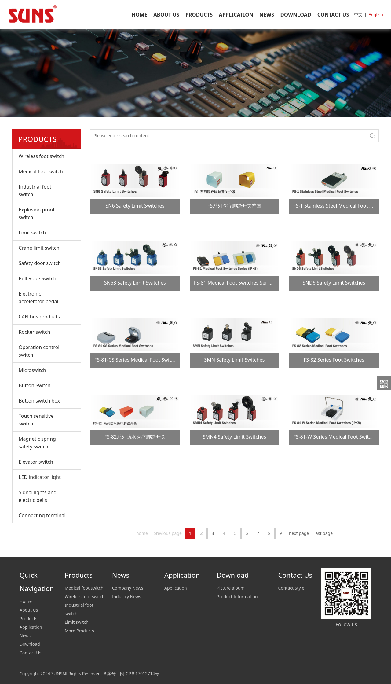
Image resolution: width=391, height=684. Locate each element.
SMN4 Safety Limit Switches (234, 436)
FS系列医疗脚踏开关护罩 (234, 205)
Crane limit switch (39, 248)
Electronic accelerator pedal (38, 297)
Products (28, 618)
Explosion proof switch (37, 213)
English (375, 14)
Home (26, 601)
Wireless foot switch (41, 156)
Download (30, 644)
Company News (127, 588)
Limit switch (32, 232)
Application (31, 627)
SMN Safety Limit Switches (234, 359)
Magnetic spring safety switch (37, 443)
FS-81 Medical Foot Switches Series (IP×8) (241, 282)
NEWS (266, 14)
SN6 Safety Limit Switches (134, 205)
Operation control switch (39, 351)
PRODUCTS (199, 14)
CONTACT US (333, 14)
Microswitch (32, 370)
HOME (139, 14)
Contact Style (291, 588)
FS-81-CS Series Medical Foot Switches (137, 359)
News (25, 635)
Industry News (126, 596)
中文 (358, 14)
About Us (29, 610)
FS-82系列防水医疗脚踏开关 (135, 436)
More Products (79, 631)
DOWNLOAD (295, 14)
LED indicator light (40, 477)
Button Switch (34, 385)
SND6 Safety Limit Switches (334, 282)
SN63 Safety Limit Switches (135, 282)
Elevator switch (36, 461)
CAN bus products (39, 316)
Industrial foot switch (35, 190)
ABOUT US (166, 14)
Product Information (237, 596)
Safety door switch (40, 263)
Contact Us (30, 653)
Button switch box (39, 400)
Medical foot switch (41, 171)
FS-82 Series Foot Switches (334, 359)
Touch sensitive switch (36, 420)
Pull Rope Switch (37, 278)
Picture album (230, 588)
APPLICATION (236, 14)
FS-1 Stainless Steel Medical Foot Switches (341, 205)
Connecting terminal (42, 515)
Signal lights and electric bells (38, 496)
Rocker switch (34, 332)
